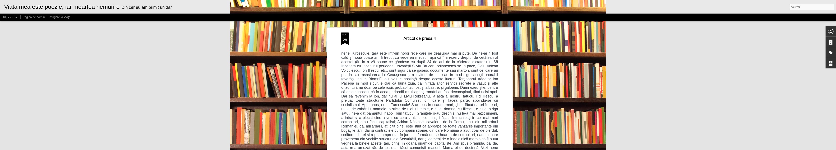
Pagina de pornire (34, 17)
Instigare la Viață (59, 17)
